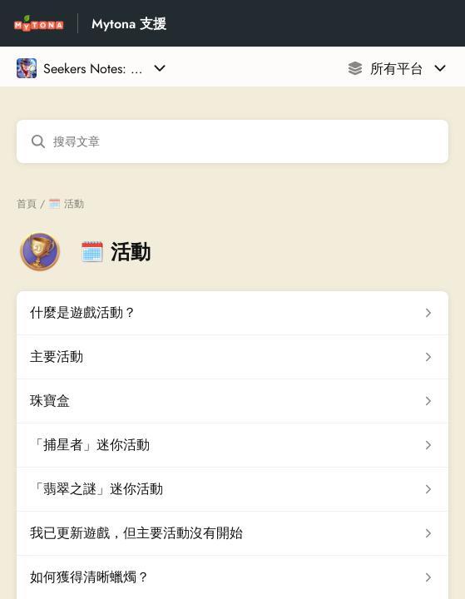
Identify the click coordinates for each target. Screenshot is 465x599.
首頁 (27, 203)
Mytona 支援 (129, 23)
